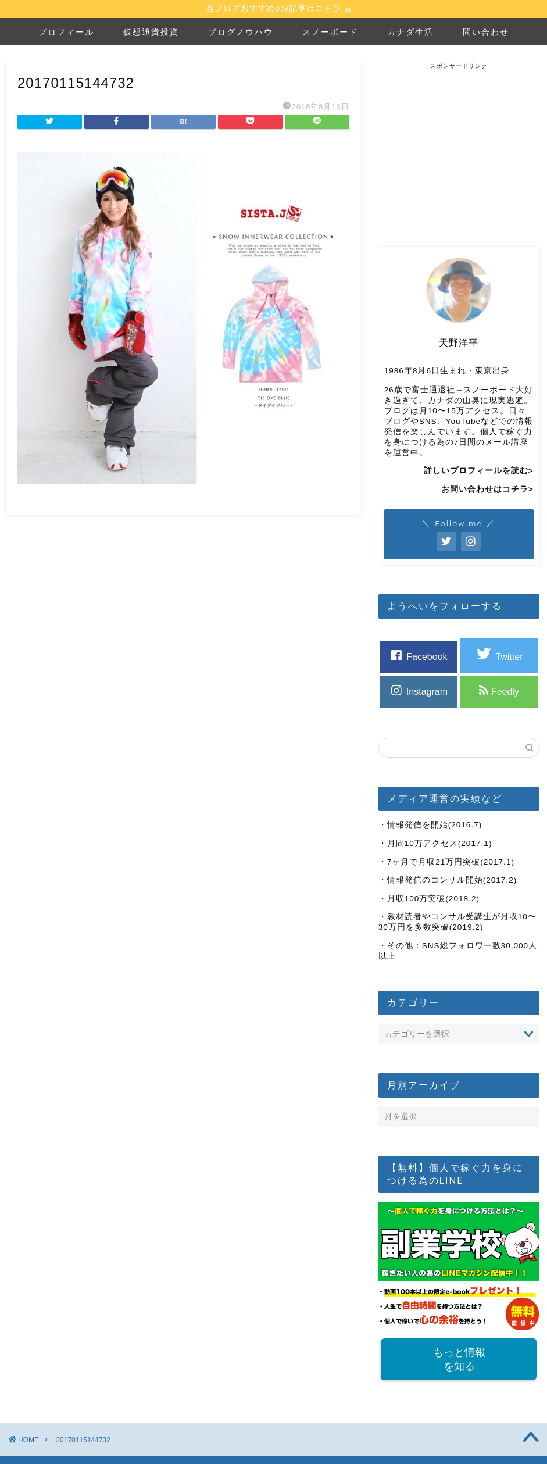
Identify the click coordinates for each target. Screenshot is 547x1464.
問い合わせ (486, 33)
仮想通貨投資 (151, 33)
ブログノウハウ (240, 33)
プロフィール (66, 33)
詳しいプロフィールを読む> (479, 472)
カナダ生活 (410, 33)
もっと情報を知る (458, 1361)
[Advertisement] (462, 144)
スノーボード (330, 33)
